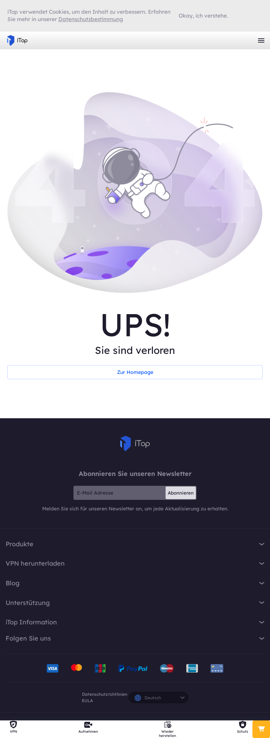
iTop (135, 443)
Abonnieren (181, 493)
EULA (87, 700)
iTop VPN (17, 40)
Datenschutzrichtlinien (104, 694)
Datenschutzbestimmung (90, 19)
